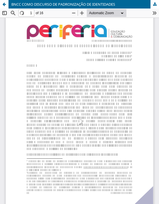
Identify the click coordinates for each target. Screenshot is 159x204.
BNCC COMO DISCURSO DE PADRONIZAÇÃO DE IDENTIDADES (63, 4)
